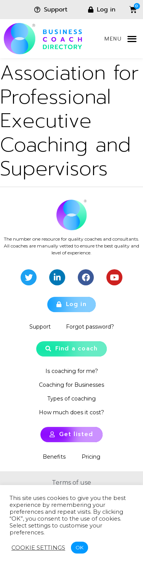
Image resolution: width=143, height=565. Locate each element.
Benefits (54, 456)
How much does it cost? (71, 412)
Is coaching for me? (71, 371)
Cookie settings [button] (38, 547)
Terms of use (71, 482)
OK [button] (80, 547)
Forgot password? (90, 326)
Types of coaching (71, 398)
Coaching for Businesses (71, 384)
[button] (131, 38)
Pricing (91, 456)
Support (40, 326)
